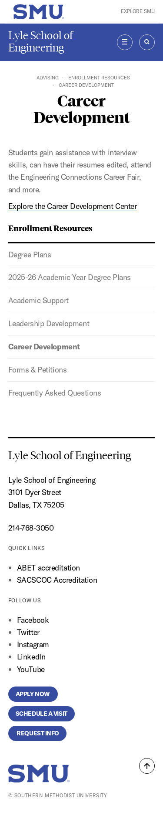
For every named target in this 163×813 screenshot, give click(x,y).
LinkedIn (31, 657)
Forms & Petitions (37, 370)
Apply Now (33, 694)
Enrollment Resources (99, 78)
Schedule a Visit (41, 713)
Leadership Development (48, 323)
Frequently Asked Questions (54, 393)
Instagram (33, 644)
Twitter (28, 632)
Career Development (44, 347)
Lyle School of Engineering (40, 42)
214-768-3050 (31, 528)
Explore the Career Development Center (72, 206)
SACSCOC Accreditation (57, 580)
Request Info (37, 733)
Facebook (33, 620)
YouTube (31, 669)
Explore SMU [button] (138, 11)
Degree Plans (29, 254)
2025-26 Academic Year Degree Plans (69, 277)
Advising (48, 78)
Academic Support (38, 300)
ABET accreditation (49, 568)
